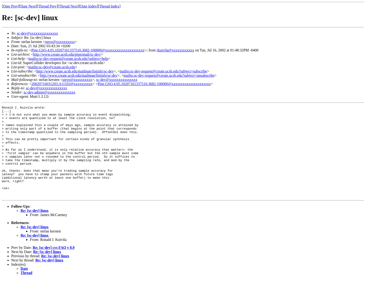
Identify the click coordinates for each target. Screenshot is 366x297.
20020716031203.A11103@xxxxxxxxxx (62, 84)
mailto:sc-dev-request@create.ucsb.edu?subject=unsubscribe (169, 75)
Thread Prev (47, 6)
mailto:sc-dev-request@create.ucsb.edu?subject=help (68, 59)
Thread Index (109, 6)
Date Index (88, 6)
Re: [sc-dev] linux (35, 229)
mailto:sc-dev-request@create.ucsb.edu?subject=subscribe (163, 71)
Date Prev (10, 6)
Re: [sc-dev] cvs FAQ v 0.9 (53, 266)
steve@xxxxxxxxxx (60, 42)
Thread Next (68, 6)
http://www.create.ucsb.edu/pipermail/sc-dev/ (67, 54)
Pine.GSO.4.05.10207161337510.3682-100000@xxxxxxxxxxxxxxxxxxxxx (87, 50)
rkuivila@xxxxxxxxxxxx (175, 50)
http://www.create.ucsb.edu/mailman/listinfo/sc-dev (75, 71)
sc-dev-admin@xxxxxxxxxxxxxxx (49, 92)
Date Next (28, 6)
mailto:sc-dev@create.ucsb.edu (51, 67)
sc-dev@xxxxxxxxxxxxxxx (37, 33)
